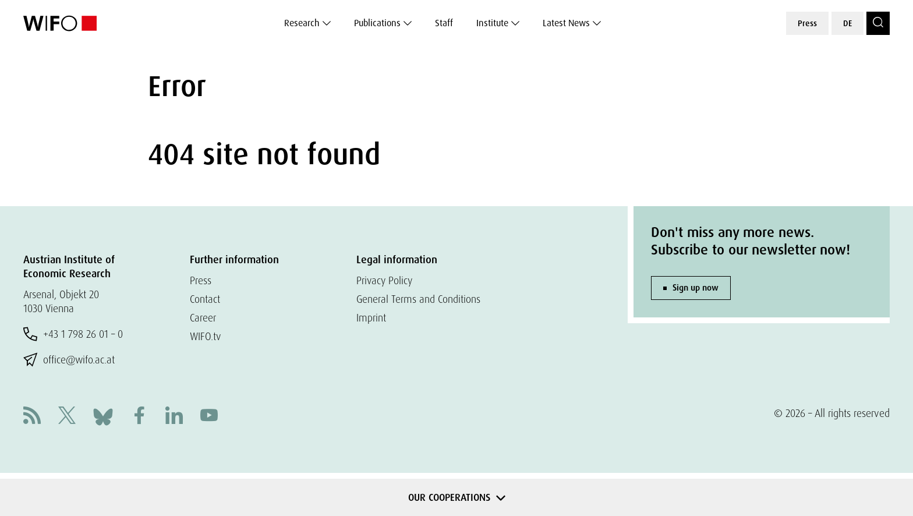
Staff (444, 23)
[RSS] (32, 416)
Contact (205, 299)
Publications (377, 23)
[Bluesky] (103, 415)
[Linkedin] (174, 416)
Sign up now (696, 288)
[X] (67, 416)
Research (302, 23)
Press (807, 23)
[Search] (878, 23)
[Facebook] (139, 416)
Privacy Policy (386, 280)
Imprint (372, 317)
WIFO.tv (206, 336)
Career (203, 317)
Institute (492, 23)
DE (847, 23)
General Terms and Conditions (419, 299)
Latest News (566, 23)
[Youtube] (209, 416)
